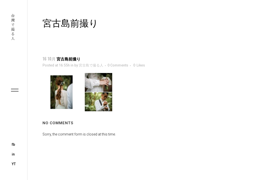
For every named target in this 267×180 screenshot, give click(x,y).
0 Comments (118, 65)
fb (13, 144)
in (13, 154)
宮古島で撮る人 (91, 65)
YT (14, 164)
